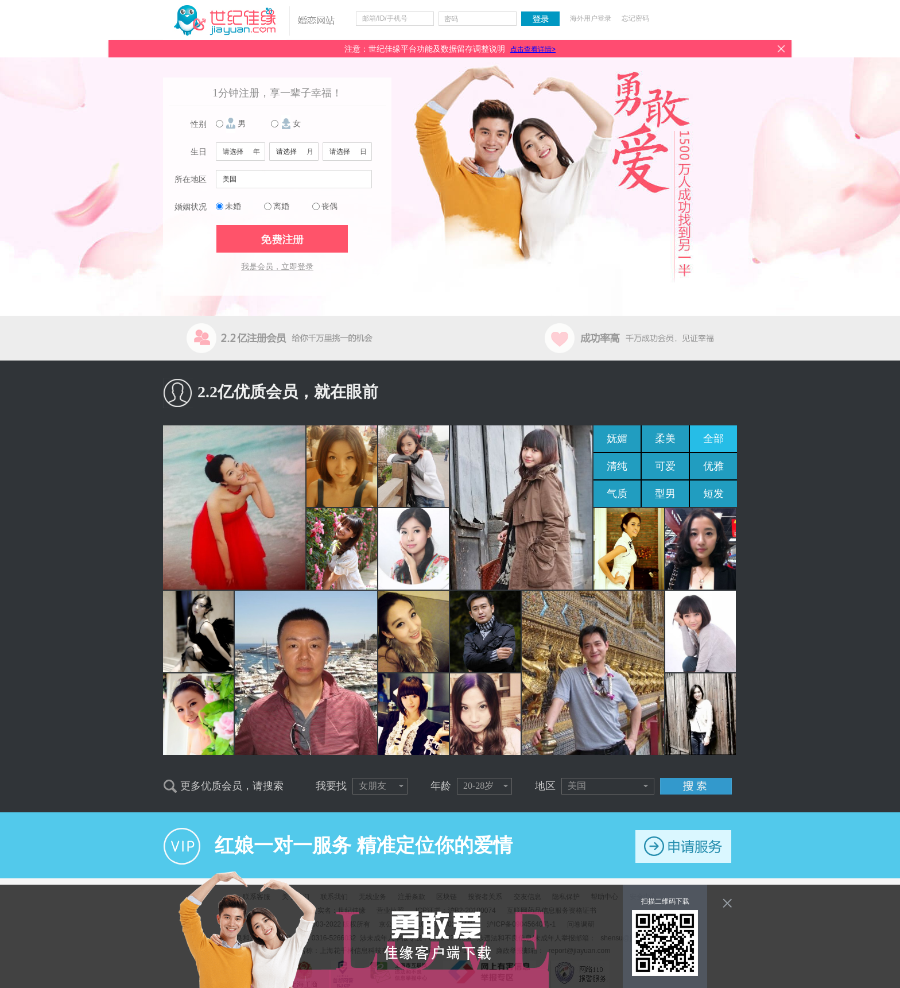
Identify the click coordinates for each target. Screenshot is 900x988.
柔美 (665, 438)
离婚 (281, 206)
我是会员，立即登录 (277, 266)
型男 (665, 493)
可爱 (665, 466)
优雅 (713, 466)
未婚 (233, 206)
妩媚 (617, 438)
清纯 (617, 466)
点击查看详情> (533, 49)
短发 (713, 493)
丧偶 (329, 206)
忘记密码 (635, 18)
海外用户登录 (590, 18)
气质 (617, 493)
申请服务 (683, 846)
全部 (713, 438)
